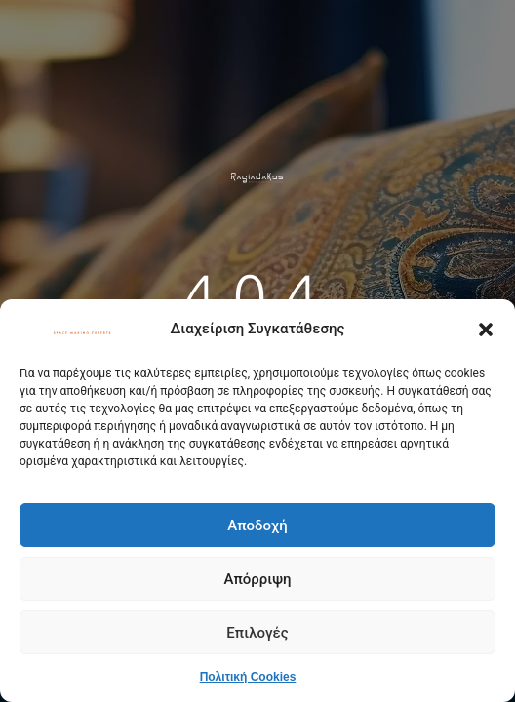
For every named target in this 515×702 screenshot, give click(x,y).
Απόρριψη (257, 579)
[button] (485, 329)
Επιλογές (257, 633)
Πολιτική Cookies (248, 676)
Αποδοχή (257, 525)
